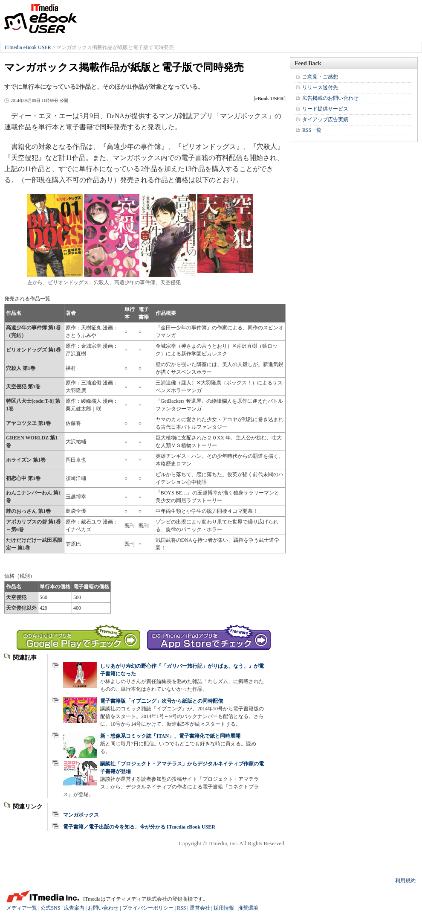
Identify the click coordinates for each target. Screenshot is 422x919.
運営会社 (200, 908)
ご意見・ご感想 (320, 77)
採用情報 (224, 908)
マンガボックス (81, 815)
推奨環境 (248, 908)
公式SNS (50, 908)
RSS (181, 908)
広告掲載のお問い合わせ (330, 98)
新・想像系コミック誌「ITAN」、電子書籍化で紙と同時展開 (170, 736)
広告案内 (74, 908)
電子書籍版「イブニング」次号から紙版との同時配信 (161, 701)
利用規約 (405, 881)
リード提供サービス (325, 109)
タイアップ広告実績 (325, 119)
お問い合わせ (103, 908)
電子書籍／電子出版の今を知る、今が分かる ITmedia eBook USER (139, 827)
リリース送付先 (320, 87)
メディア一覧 (21, 908)
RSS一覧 (311, 130)
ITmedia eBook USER (40, 18)
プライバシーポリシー (147, 908)
